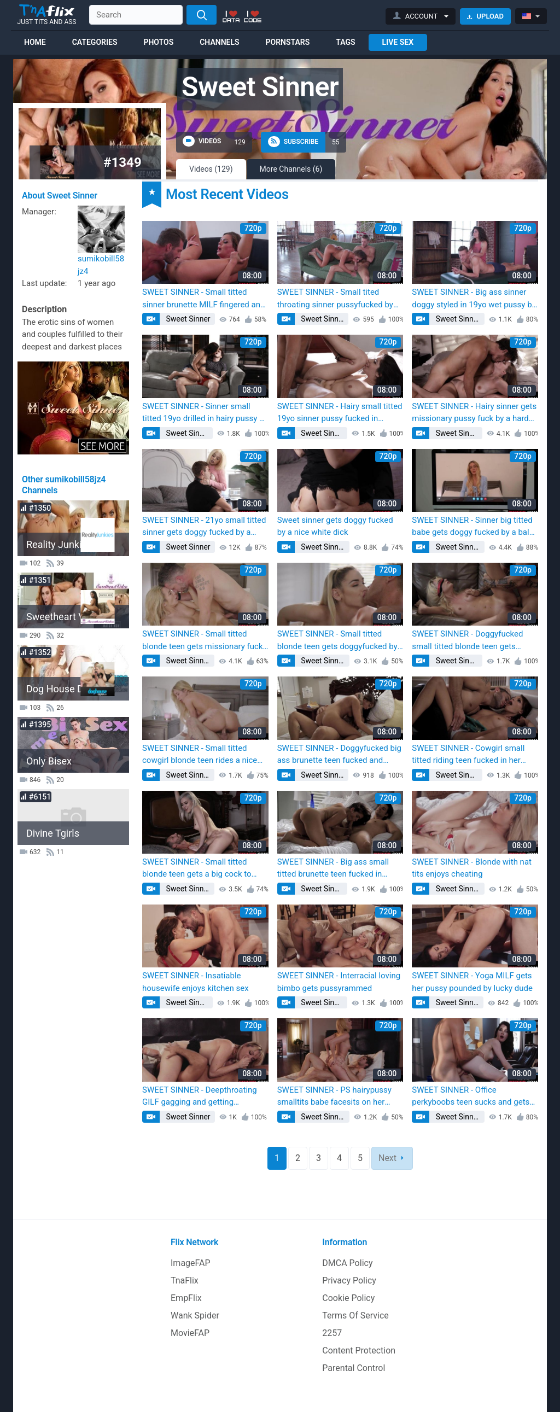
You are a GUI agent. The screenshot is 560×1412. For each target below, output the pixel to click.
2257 (332, 1333)
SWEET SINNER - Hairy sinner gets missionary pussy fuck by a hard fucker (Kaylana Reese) (474, 413)
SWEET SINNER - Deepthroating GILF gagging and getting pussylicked (199, 1096)
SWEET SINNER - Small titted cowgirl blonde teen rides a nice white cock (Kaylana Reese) (199, 755)
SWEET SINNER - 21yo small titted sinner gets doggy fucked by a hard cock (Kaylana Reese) (204, 527)
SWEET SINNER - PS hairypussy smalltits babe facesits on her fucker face (334, 1096)
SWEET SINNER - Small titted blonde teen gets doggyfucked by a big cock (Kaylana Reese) (337, 640)
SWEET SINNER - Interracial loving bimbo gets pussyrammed (339, 982)
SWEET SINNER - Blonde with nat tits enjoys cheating (472, 868)
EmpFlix (186, 1298)
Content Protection (358, 1350)
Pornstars (288, 42)
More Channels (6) (291, 169)
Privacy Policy (349, 1280)
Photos (158, 42)
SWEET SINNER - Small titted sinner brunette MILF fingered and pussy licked (203, 299)
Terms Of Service (355, 1315)
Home (35, 42)
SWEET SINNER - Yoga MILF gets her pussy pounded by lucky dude (472, 982)
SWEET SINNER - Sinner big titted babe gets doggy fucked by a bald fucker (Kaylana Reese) (473, 527)
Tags (345, 42)
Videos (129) (211, 169)
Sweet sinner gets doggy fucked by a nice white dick (335, 526)
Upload (485, 16)
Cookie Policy (348, 1298)
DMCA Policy (347, 1263)
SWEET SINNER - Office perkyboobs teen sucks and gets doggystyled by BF (470, 1096)
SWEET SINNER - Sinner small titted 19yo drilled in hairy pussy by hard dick (204, 413)
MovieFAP (190, 1333)
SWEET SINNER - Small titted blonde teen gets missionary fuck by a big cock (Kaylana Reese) (202, 640)
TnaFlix (185, 1280)
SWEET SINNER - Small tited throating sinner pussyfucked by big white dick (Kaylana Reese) (335, 299)
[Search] (201, 15)
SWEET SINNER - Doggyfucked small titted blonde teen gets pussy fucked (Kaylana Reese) (467, 640)
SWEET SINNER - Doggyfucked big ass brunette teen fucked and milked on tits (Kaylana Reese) (339, 755)
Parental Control (353, 1368)
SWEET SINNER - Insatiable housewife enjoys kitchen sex (195, 982)
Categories (95, 42)
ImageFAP (191, 1263)
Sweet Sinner (187, 318)
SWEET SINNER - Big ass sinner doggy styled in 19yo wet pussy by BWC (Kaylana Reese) (473, 299)
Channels (219, 42)
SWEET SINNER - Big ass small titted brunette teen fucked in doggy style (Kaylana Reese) (333, 868)
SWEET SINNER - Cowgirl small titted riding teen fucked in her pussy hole (468, 755)
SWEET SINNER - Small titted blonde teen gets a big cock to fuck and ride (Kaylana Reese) (197, 868)
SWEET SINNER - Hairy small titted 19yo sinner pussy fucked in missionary (339, 413)
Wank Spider (195, 1315)
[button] (421, 16)
